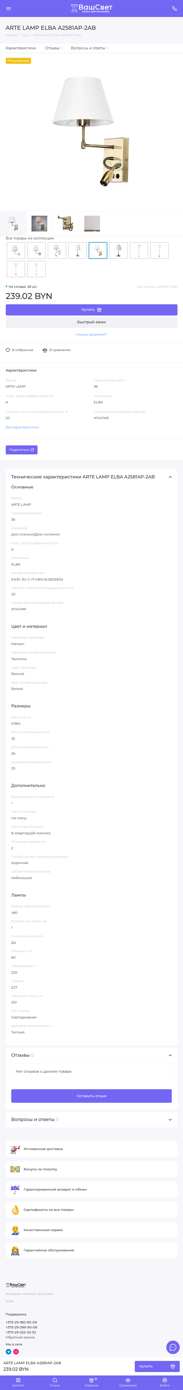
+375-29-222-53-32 (21, 1332)
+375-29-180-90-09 (21, 1322)
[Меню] (8, 8)
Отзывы (54, 48)
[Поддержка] (174, 8)
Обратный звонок (20, 1337)
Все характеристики (22, 427)
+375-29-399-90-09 (21, 1327)
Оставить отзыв (91, 1096)
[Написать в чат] (173, 1347)
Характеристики (21, 48)
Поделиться (21, 450)
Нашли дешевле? (91, 334)
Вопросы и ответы (90, 48)
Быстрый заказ (91, 322)
